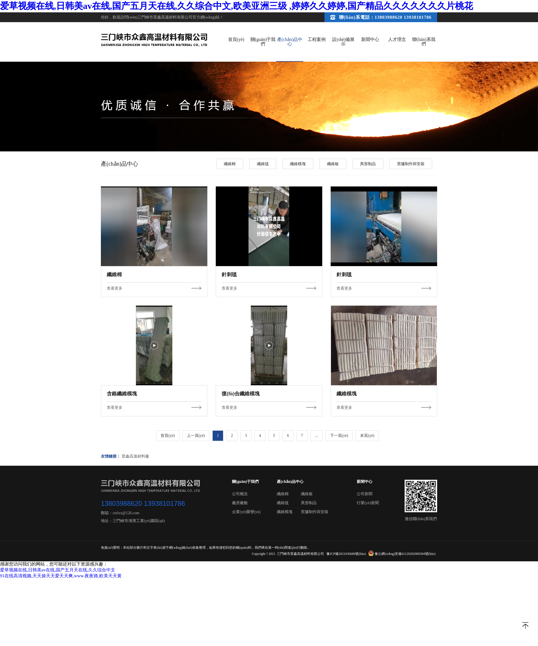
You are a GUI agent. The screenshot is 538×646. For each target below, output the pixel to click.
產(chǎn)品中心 (290, 41)
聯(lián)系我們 (423, 41)
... (316, 435)
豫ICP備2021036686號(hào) (346, 554)
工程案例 (317, 39)
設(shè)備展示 (343, 41)
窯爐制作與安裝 (411, 164)
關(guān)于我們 (263, 41)
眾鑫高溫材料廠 (135, 456)
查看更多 (154, 288)
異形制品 (368, 164)
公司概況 (240, 494)
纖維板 (333, 164)
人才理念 (397, 39)
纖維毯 (263, 164)
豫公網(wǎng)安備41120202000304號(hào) (402, 554)
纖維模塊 (298, 164)
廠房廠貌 (240, 503)
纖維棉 (230, 164)
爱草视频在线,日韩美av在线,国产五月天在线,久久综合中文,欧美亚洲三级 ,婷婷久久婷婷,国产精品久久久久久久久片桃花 (236, 6)
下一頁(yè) (339, 435)
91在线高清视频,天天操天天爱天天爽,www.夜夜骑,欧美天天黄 (61, 575)
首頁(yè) (236, 39)
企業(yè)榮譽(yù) (246, 512)
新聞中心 (370, 39)
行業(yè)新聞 (368, 503)
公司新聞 (364, 494)
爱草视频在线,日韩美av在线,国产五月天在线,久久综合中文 (57, 569)
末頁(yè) (367, 435)
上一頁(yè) (196, 435)
